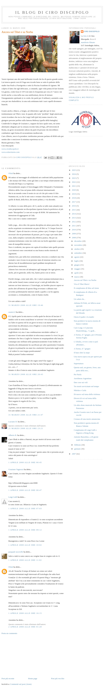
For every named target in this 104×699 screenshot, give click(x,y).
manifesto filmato (88, 42)
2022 (74, 182)
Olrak (10, 173)
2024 (74, 174)
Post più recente (8, 678)
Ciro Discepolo (92, 31)
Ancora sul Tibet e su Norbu (85, 280)
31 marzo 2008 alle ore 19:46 (25, 305)
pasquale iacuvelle (15, 552)
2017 (74, 202)
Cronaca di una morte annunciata (87, 419)
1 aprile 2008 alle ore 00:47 (25, 490)
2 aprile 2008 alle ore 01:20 (25, 627)
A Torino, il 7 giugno (82, 349)
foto (85, 36)
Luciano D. (12, 421)
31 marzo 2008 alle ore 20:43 (25, 374)
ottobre (77, 249)
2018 (74, 198)
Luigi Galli (12, 497)
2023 (74, 178)
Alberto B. (12, 435)
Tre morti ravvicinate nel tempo (86, 386)
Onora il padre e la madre (84, 317)
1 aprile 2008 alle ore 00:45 (25, 462)
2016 (74, 206)
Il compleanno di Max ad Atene (86, 288)
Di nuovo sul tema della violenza (87, 394)
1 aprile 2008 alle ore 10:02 (25, 545)
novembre (78, 245)
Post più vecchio (57, 678)
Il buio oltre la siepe (82, 352)
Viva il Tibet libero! (81, 284)
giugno (77, 265)
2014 (74, 214)
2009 (74, 233)
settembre (78, 253)
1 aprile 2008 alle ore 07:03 (25, 508)
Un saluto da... (79, 299)
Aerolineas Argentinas (82, 378)
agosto (77, 257)
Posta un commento (9, 633)
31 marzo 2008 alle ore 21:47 (25, 415)
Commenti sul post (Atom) (21, 684)
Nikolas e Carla (80, 390)
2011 (74, 226)
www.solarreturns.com (11, 152)
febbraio (78, 445)
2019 (74, 194)
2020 (74, 190)
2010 (74, 229)
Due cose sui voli (80, 382)
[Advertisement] (24, 656)
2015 (74, 210)
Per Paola (77, 374)
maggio (77, 269)
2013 (74, 218)
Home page (32, 678)
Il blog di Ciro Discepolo (52, 12)
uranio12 (11, 312)
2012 (74, 222)
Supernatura (78, 363)
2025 (74, 170)
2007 (74, 454)
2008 (74, 237)
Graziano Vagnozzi (16, 469)
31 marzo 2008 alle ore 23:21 (25, 428)
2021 (74, 186)
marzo (77, 277)
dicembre (78, 241)
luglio (77, 261)
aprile (76, 273)
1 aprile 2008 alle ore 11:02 (25, 560)
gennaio (77, 449)
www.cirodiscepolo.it (10, 149)
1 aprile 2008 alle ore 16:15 (25, 613)
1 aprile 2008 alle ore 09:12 (25, 530)
